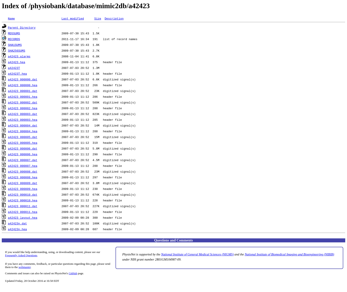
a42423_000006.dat (22, 148)
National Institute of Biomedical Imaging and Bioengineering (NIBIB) (289, 254)
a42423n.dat (17, 223)
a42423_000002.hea (22, 108)
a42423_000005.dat (22, 137)
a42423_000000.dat (22, 79)
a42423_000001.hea (22, 97)
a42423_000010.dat (22, 195)
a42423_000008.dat (22, 171)
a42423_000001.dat (22, 91)
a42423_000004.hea (22, 131)
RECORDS (14, 39)
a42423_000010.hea (22, 200)
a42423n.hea (17, 229)
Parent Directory (22, 27)
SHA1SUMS (15, 45)
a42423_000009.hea (22, 189)
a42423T (14, 68)
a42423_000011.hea (22, 212)
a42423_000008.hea (22, 177)
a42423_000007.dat (22, 160)
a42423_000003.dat (22, 114)
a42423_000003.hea (22, 120)
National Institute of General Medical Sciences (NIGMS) (197, 254)
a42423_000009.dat (22, 183)
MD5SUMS (14, 33)
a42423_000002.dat (22, 102)
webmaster (25, 267)
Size (97, 18)
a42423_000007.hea (22, 166)
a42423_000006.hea (22, 154)
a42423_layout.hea (22, 218)
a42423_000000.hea (22, 85)
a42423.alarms (19, 56)
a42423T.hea (17, 74)
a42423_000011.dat (22, 206)
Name (11, 18)
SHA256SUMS (16, 51)
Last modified (73, 18)
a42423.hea (16, 62)
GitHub (73, 273)
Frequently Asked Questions (21, 255)
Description (114, 18)
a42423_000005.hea (22, 143)
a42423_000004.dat (22, 125)
